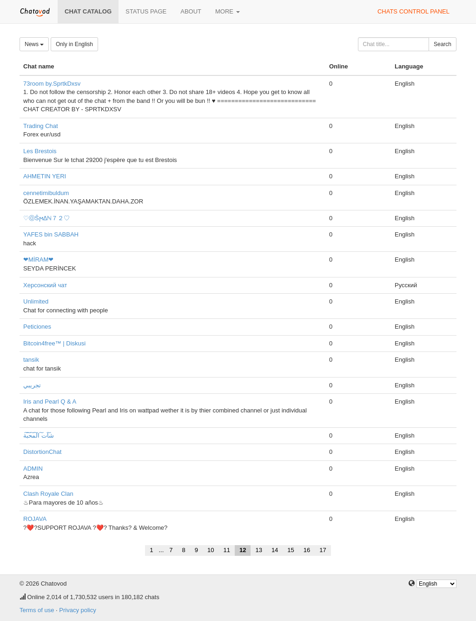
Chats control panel (413, 11)
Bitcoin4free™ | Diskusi (54, 343)
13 (258, 550)
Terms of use (37, 610)
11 (226, 550)
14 (274, 550)
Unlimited (35, 301)
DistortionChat (42, 451)
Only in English (74, 44)
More (227, 11)
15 (290, 550)
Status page (146, 11)
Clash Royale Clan (48, 493)
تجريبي (32, 385)
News (34, 44)
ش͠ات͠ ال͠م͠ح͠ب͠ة (38, 435)
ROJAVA (34, 518)
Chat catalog (88, 11)
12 (242, 550)
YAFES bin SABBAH (51, 234)
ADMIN (33, 468)
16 (307, 550)
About (190, 11)
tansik (31, 359)
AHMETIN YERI (44, 176)
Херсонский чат (45, 285)
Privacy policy (77, 610)
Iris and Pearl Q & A (49, 401)
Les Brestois (40, 151)
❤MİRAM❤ (38, 259)
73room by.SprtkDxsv (51, 83)
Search (442, 44)
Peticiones (37, 326)
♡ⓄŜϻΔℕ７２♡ (46, 218)
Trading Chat (40, 125)
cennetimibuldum (46, 192)
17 (322, 550)
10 (210, 550)
